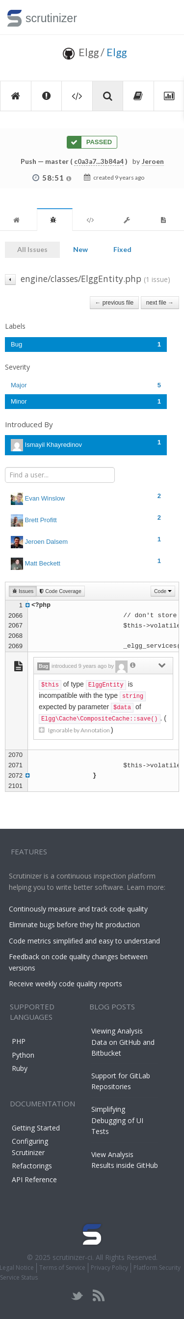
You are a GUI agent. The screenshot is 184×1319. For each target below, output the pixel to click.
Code (163, 591)
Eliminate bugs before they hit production (74, 924)
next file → (160, 302)
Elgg (116, 52)
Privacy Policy (109, 1267)
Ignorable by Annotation (75, 730)
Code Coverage (60, 591)
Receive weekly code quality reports (65, 983)
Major (86, 385)
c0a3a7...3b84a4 (99, 161)
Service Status (19, 1277)
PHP (19, 1041)
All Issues (32, 249)
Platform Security (157, 1267)
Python (23, 1055)
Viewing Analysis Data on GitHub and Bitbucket (123, 1042)
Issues (22, 591)
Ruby (19, 1068)
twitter (77, 1295)
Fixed (122, 249)
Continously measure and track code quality (78, 908)
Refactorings (32, 1165)
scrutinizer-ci (72, 1257)
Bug (86, 344)
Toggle (165, 17)
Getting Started (36, 1127)
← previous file (114, 302)
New (80, 249)
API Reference (34, 1179)
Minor (86, 401)
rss (98, 1295)
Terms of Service (62, 1267)
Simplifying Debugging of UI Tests (117, 1120)
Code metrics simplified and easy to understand (84, 940)
